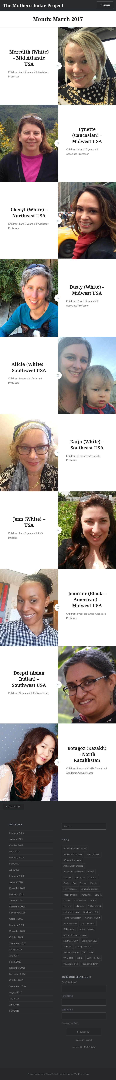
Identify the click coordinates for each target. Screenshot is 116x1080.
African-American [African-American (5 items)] (72, 860)
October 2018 (16, 918)
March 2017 (15, 961)
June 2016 (14, 1004)
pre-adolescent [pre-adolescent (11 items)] (87, 929)
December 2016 (17, 967)
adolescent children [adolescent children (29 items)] (72, 854)
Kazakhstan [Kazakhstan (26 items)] (80, 900)
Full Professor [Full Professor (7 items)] (70, 889)
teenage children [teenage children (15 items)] (83, 946)
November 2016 (17, 974)
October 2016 (16, 980)
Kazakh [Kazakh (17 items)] (67, 900)
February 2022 (16, 857)
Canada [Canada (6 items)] (67, 877)
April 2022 (14, 851)
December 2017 (17, 931)
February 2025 (16, 833)
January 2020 (16, 882)
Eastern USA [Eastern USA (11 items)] (69, 883)
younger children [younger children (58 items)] (90, 963)
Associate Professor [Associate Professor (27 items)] (73, 871)
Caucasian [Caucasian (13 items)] (80, 877)
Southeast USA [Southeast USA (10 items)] (70, 940)
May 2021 (14, 863)
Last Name (67, 1009)
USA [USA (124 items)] (91, 952)
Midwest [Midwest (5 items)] (80, 906)
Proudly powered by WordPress (42, 1074)
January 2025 (16, 839)
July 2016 (14, 998)
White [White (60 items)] (80, 958)
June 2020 (14, 869)
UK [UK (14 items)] (84, 952)
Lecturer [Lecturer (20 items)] (67, 906)
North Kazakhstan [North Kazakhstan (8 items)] (72, 917)
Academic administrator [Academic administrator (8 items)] (75, 848)
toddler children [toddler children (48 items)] (71, 952)
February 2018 (16, 925)
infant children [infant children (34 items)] (70, 894)
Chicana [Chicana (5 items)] (92, 877)
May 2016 (14, 1010)
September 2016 (17, 986)
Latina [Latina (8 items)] (92, 900)
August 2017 (15, 949)
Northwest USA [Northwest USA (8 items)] (92, 917)
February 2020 (16, 876)
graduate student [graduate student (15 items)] (89, 889)
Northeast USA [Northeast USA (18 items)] (90, 912)
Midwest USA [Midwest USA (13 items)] (94, 906)
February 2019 (16, 894)
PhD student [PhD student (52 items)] (69, 929)
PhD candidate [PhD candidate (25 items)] (88, 923)
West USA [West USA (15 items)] (68, 958)
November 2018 (17, 912)
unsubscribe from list (84, 1040)
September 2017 (17, 943)
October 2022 (16, 845)
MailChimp (89, 1047)
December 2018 (17, 906)
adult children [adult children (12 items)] (92, 854)
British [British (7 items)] (90, 871)
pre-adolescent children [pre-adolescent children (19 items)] (75, 935)
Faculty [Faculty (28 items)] (94, 883)
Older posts (13, 806)
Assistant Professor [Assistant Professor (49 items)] (73, 865)
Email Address (69, 982)
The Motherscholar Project (33, 5)
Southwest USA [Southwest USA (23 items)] (89, 940)
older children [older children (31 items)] (70, 923)
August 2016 (15, 992)
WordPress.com (81, 1074)
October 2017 (16, 937)
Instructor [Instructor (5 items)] (86, 894)
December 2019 (17, 888)
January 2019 (16, 900)
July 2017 (14, 955)
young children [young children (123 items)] (70, 963)
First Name (67, 995)
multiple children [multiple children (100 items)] (71, 912)
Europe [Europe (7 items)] (83, 883)
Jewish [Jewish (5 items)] (98, 894)
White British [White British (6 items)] (93, 958)
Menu (106, 5)
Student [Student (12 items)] (67, 946)
